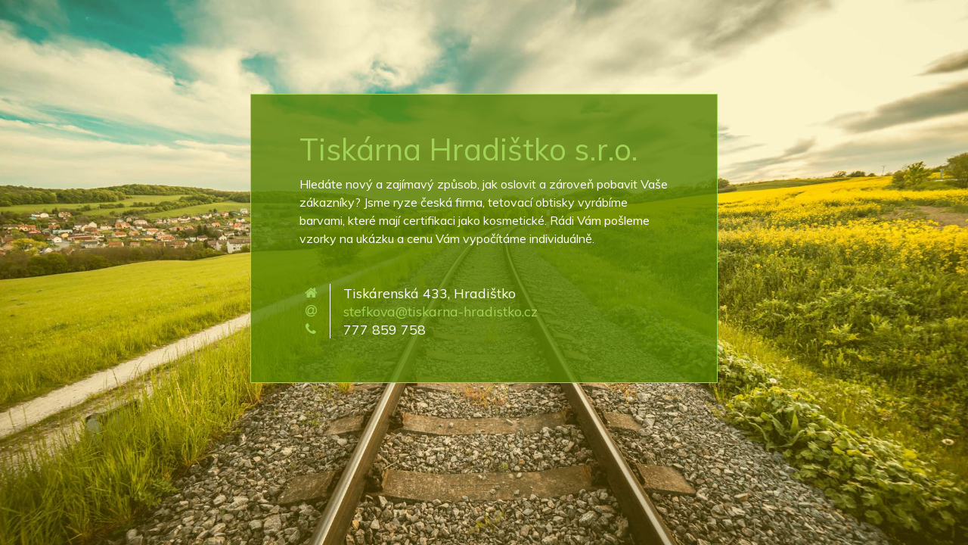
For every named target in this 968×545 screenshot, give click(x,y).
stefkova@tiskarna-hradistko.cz (440, 311)
